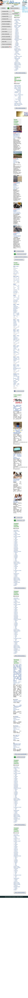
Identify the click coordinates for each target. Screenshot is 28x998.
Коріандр (17, 37)
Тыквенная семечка (18, 103)
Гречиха (15, 88)
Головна (3, 8)
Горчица (19, 87)
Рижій (19, 54)
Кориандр (19, 90)
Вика (17, 21)
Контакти (9, 896)
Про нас (6, 896)
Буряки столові (17, 20)
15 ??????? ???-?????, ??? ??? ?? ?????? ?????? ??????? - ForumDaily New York (16, 298)
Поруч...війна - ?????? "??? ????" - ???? (16, 331)
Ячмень (15, 105)
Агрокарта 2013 (5, 16)
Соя (19, 57)
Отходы (19, 97)
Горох (17, 24)
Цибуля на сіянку (17, 64)
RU (26, 0)
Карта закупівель (6, 46)
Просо (17, 52)
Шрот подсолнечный (18, 104)
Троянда (16, 59)
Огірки (16, 47)
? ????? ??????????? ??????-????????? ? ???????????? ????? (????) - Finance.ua (16, 270)
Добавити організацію (6, 39)
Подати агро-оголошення (21, 253)
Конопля (17, 35)
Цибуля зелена (17, 62)
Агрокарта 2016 (5, 11)
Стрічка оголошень (20, 251)
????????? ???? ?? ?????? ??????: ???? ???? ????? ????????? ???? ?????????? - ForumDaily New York (16, 288)
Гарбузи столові (17, 23)
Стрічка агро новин (20, 390)
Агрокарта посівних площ (24, 4)
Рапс (20, 101)
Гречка (15, 26)
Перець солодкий (17, 49)
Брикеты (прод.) (18, 85)
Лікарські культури (18, 39)
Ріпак (15, 54)
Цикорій (16, 65)
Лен (20, 92)
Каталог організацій (6, 36)
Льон (17, 41)
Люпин (16, 42)
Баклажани (17, 19)
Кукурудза (17, 38)
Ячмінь (15, 70)
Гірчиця (16, 22)
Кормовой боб (18, 91)
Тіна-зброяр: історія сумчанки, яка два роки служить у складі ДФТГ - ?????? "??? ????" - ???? (16, 350)
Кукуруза (16, 92)
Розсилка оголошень (6, 26)
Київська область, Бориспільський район (17, 674)
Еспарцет (17, 27)
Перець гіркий (17, 48)
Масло (19, 93)
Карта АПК (4, 41)
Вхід (13, 6)
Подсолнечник (18, 99)
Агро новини (4, 31)
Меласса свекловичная (18, 94)
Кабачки (16, 29)
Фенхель (17, 61)
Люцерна (17, 43)
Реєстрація (25, 1)
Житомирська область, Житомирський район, (16, 160)
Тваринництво (17, 58)
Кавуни (16, 30)
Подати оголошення (14, 8)
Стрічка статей (19, 517)
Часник (16, 67)
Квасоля (15, 546)
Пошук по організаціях (6, 44)
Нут (16, 95)
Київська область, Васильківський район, (16, 135)
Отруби (19, 96)
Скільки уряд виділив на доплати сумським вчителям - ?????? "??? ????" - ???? (16, 323)
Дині (19, 26)
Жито (17, 28)
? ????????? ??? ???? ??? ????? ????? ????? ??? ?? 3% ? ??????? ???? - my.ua (16, 279)
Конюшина (17, 36)
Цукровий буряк (17, 66)
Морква (16, 45)
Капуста (16, 31)
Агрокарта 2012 (5, 18)
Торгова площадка (6, 23)
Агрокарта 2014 (5, 13)
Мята (16, 46)
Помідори (17, 50)
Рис (16, 55)
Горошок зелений (17, 25)
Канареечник (18, 89)
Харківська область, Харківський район (17, 700)
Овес (19, 46)
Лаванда (16, 40)
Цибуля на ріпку (17, 63)
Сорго (16, 57)
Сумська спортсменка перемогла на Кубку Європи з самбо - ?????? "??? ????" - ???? (16, 339)
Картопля (17, 32)
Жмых (19, 105)
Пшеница (16, 101)
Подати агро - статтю (21, 520)
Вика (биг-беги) (18, 86)
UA (23, 0)
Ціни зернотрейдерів (6, 21)
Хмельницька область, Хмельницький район (16, 737)
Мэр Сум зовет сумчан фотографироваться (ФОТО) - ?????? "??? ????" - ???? (17, 368)
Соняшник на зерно (18, 56)
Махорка (17, 44)
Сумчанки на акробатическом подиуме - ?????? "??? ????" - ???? (16, 359)
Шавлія (16, 69)
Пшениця (17, 53)
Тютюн (16, 60)
